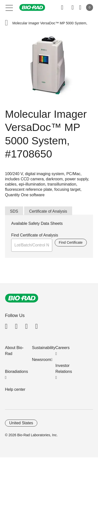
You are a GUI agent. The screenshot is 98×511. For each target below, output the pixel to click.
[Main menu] (9, 7)
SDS (14, 211)
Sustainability (43, 348)
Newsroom (41, 359)
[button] (6, 23)
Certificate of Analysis (48, 211)
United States (21, 423)
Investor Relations (63, 368)
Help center (15, 389)
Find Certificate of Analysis (34, 235)
